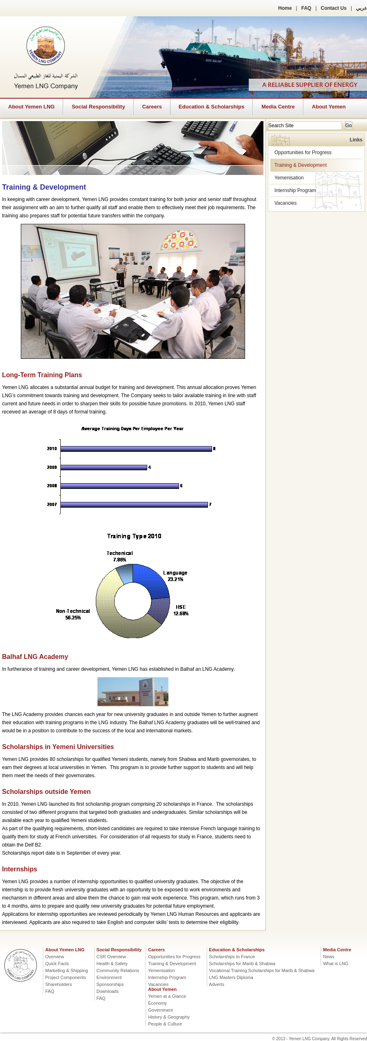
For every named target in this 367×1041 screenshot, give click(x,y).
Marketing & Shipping (66, 970)
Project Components (65, 977)
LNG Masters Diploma (231, 977)
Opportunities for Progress (303, 152)
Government (160, 1010)
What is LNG (335, 963)
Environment (109, 977)
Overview (54, 956)
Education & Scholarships (211, 107)
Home (285, 8)
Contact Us (334, 8)
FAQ (306, 8)
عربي (361, 8)
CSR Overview (111, 956)
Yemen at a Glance (167, 996)
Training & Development (300, 165)
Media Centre (278, 107)
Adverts (216, 984)
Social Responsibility (98, 107)
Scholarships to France (232, 956)
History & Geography (169, 1016)
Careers (152, 107)
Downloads (108, 991)
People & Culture (165, 1023)
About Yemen (329, 107)
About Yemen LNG (31, 107)
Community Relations (118, 970)
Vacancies (285, 203)
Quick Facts (57, 963)
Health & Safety (112, 963)
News (328, 956)
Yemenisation (289, 178)
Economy (157, 1003)
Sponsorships (110, 984)
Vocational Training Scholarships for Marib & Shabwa (262, 970)
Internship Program (295, 190)
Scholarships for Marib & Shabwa (242, 963)
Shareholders (58, 984)
